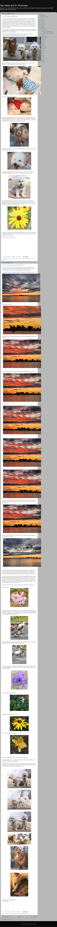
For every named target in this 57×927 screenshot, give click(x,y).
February (43, 47)
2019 (41, 53)
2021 (41, 50)
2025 (41, 22)
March (42, 45)
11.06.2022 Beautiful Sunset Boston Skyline (12, 265)
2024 (41, 24)
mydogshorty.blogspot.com (20, 258)
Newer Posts (5, 917)
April (42, 43)
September (43, 37)
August (42, 39)
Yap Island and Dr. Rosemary (14, 5)
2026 (41, 21)
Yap (34, 258)
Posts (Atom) (9, 919)
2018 (41, 55)
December (43, 28)
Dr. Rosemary (43, 15)
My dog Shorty (12, 258)
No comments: (18, 256)
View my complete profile (43, 16)
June (42, 42)
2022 (41, 27)
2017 (41, 56)
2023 (41, 25)
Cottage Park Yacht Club (9, 913)
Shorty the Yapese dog (29, 258)
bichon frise (7, 258)
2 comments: (18, 911)
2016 (41, 58)
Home (19, 917)
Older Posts (34, 917)
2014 (41, 61)
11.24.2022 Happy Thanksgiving (9, 16)
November (43, 30)
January (42, 48)
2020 (41, 52)
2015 (41, 59)
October (42, 36)
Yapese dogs (4, 259)
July (42, 40)
